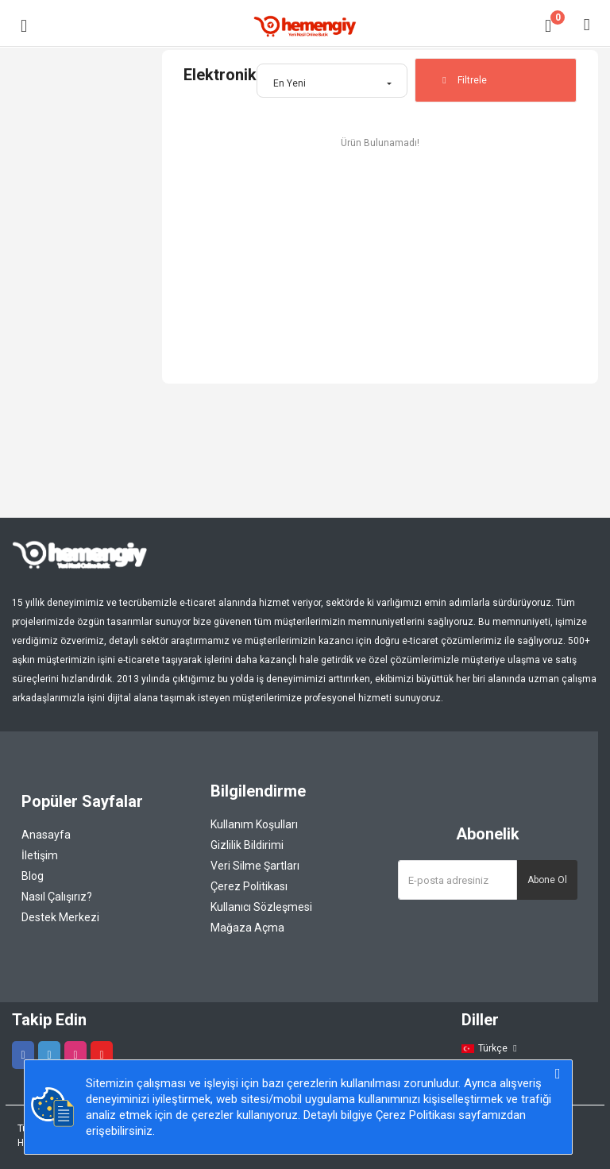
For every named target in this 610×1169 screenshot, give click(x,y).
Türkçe (490, 1048)
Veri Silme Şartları (254, 865)
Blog (32, 876)
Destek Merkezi (60, 917)
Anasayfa (46, 834)
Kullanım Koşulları (254, 824)
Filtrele (463, 80)
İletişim (39, 855)
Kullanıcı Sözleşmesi (261, 907)
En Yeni (289, 83)
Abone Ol (547, 879)
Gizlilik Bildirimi (247, 845)
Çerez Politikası (249, 886)
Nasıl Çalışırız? (56, 896)
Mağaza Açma (247, 927)
